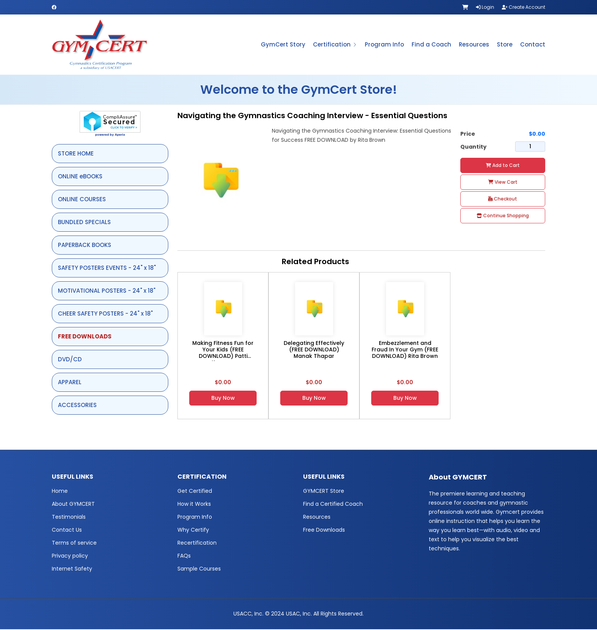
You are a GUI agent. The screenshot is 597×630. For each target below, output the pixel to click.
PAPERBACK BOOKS (84, 246)
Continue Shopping (503, 216)
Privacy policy (70, 556)
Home (60, 491)
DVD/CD (70, 360)
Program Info (384, 45)
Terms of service (74, 543)
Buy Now (223, 398)
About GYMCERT (73, 504)
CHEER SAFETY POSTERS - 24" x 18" (105, 314)
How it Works (194, 504)
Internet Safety (72, 569)
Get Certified (194, 491)
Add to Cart (503, 166)
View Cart (502, 183)
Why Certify (193, 530)
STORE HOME (76, 154)
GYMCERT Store (323, 491)
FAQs (184, 556)
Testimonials (69, 517)
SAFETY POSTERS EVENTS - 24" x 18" (107, 269)
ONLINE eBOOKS (80, 177)
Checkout (502, 199)
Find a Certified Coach (333, 504)
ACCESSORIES (77, 406)
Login (485, 7)
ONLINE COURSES (82, 200)
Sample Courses (199, 569)
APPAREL (69, 383)
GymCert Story (283, 45)
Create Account (523, 7)
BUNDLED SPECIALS (84, 223)
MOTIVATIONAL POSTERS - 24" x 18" (106, 291)
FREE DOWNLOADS (85, 337)
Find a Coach (431, 45)
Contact (532, 45)
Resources (474, 45)
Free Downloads (324, 530)
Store (504, 45)
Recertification (197, 543)
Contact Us (67, 530)
